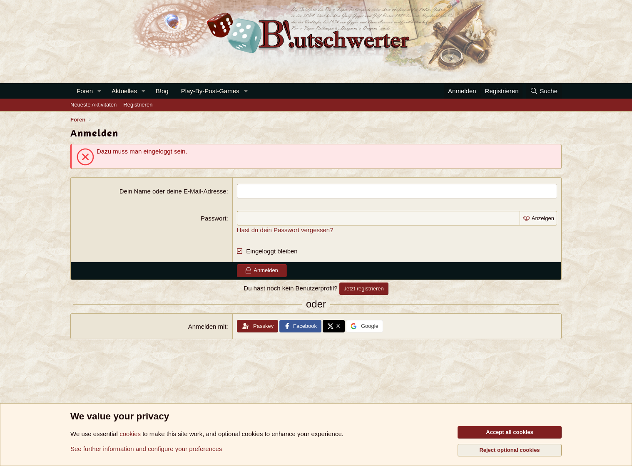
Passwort (213, 218)
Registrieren (137, 105)
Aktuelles (124, 90)
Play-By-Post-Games (210, 90)
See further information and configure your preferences (146, 448)
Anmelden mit (207, 326)
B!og (162, 90)
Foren (85, 90)
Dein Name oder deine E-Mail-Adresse (172, 191)
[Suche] (544, 91)
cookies (130, 433)
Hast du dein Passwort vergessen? (285, 229)
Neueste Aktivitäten (93, 105)
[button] (99, 91)
